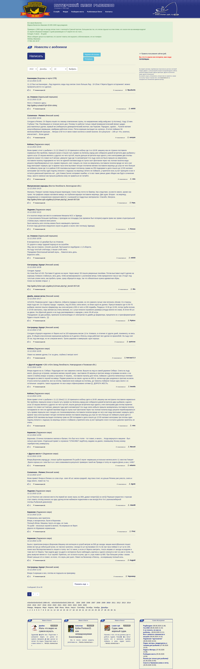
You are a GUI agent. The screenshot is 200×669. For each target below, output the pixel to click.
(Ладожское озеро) (38, 144)
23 (89, 610)
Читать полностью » (86, 642)
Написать (36, 56)
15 (64, 610)
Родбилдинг (147, 626)
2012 (119, 603)
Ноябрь (97, 607)
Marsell (131, 447)
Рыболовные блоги (94, 12)
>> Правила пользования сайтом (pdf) (152, 54)
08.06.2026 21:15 (156, 628)
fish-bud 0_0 (129, 358)
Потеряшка (89, 59)
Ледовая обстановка (92, 54)
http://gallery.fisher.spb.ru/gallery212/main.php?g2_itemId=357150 (53, 200)
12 (54, 610)
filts (132, 289)
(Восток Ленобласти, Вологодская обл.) (54, 186)
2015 (29, 605)
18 (73, 610)
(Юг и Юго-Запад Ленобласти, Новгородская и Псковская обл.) (61, 365)
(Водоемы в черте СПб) (42, 78)
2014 (129, 603)
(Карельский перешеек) (42, 97)
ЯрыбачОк (130, 90)
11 (51, 610)
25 (96, 610)
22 (86, 610)
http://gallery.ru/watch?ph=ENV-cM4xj (42, 105)
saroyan (131, 137)
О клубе (57, 12)
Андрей (131, 560)
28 (105, 610)
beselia (131, 386)
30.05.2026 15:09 (150, 665)
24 (92, 610)
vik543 (132, 109)
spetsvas (131, 342)
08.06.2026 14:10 (156, 637)
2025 (80, 605)
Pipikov (131, 320)
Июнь (62, 607)
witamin (131, 465)
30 (111, 610)
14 (61, 610)
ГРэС (132, 531)
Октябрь (89, 607)
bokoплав (79, 626)
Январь (30, 607)
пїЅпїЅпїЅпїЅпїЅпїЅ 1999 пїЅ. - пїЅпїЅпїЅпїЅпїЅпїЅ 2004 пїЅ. (51, 603)
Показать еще (81, 584)
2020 (54, 605)
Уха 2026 (146, 628)
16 (67, 610)
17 (70, 610)
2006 (88, 603)
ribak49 (131, 505)
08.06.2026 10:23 (150, 641)
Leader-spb (116, 626)
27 (102, 610)
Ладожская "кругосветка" (152, 639)
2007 (93, 603)
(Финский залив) (43, 115)
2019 (49, 605)
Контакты (109, 12)
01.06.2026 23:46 (150, 661)
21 (83, 610)
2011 (114, 603)
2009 (103, 603)
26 (99, 610)
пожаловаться (118, 90)
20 (80, 610)
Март (45, 607)
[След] (37, 594)
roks (132, 179)
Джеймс (42, 626)
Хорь (132, 203)
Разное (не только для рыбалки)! (155, 658)
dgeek (132, 484)
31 (115, 610)
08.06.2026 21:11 (158, 632)
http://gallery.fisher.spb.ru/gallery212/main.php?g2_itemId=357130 (53, 286)
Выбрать (72, 69)
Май (56, 607)
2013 (124, 603)
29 (108, 610)
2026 (85, 605)
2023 (70, 605)
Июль (67, 607)
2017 (39, 605)
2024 (75, 605)
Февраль (37, 607)
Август (73, 607)
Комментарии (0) (39, 90)
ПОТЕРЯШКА (144, 59)
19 (77, 610)
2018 (44, 605)
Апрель (51, 607)
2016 (34, 605)
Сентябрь (81, 607)
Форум (65, 12)
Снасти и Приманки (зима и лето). (156, 663)
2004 (78, 603)
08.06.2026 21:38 (159, 626)
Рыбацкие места (77, 12)
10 (48, 610)
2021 (59, 605)
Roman (131, 229)
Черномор (130, 576)
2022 (65, 605)
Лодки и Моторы (149, 650)
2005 (83, 603)
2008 (98, 603)
